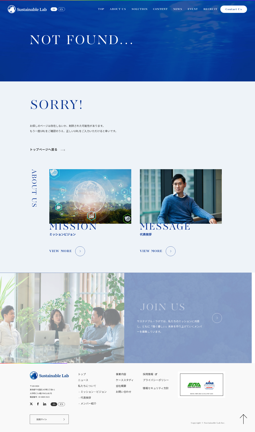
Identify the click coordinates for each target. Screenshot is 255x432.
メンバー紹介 (88, 403)
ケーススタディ (125, 380)
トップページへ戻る (43, 150)
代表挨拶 (86, 397)
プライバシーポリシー (156, 380)
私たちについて (87, 386)
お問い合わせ (123, 392)
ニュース (83, 380)
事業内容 (121, 374)
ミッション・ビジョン (94, 392)
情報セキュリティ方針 (156, 388)
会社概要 (121, 386)
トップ (82, 374)
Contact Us (234, 9)
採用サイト (41, 419)
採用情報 (148, 374)
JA (53, 9)
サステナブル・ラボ (18, 73)
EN (61, 9)
